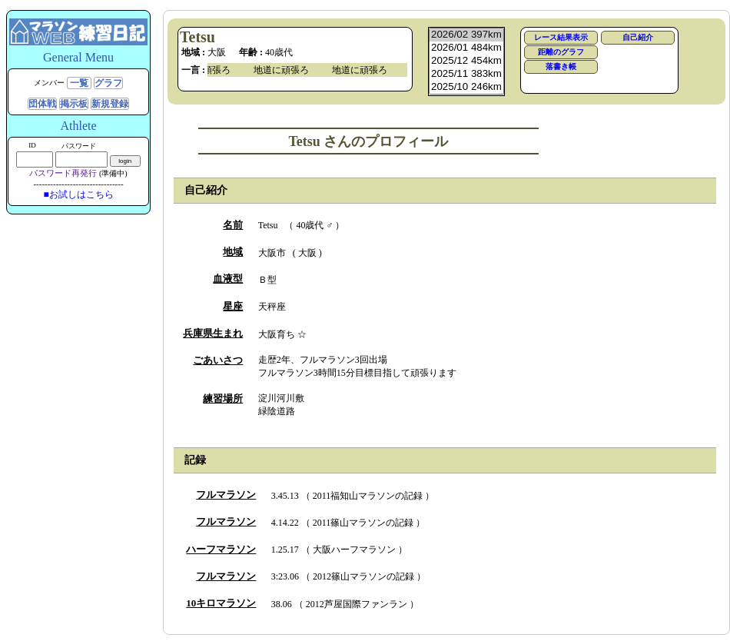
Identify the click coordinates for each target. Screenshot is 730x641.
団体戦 (42, 103)
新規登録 (109, 103)
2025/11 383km (466, 74)
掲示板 (74, 103)
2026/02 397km (466, 35)
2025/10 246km (466, 87)
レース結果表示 (561, 37)
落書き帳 (561, 66)
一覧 (79, 83)
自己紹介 (637, 37)
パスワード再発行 (63, 173)
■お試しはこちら (78, 194)
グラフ (108, 83)
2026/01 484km (466, 48)
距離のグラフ (561, 52)
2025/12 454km (466, 61)
